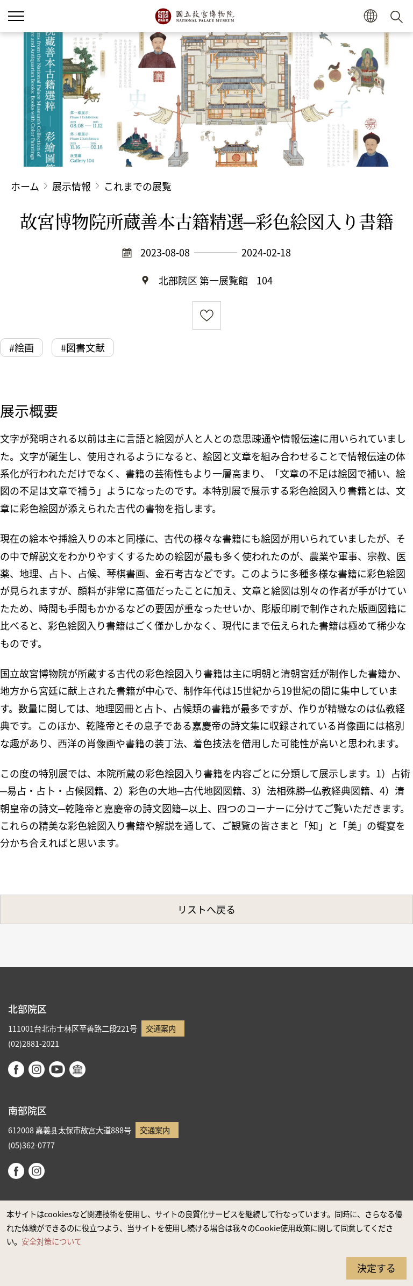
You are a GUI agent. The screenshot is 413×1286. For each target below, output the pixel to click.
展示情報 (71, 186)
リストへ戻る (206, 909)
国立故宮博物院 (194, 16)
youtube (57, 1069)
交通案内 (161, 1028)
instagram (37, 1069)
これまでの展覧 (138, 186)
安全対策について (52, 1241)
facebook (16, 1069)
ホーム (25, 186)
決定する (376, 1268)
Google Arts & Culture (77, 1069)
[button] (16, 16)
